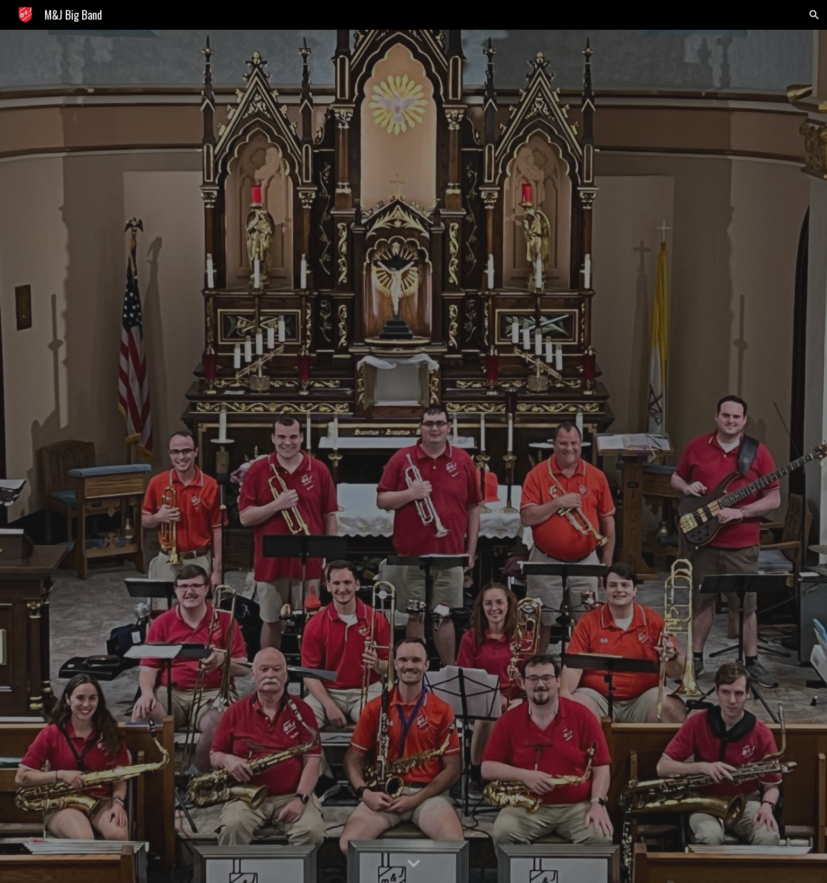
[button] (814, 15)
